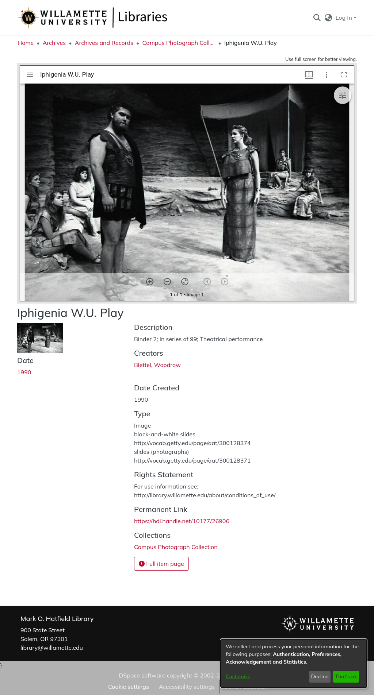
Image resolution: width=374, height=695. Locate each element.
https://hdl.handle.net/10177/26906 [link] (181, 521)
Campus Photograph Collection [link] (178, 42)
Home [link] (26, 42)
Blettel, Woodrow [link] (157, 364)
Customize (238, 676)
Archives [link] (54, 42)
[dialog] (294, 663)
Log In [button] (345, 17)
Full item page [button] (161, 563)
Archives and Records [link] (104, 42)
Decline (320, 676)
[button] (316, 17)
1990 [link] (24, 372)
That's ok (346, 676)
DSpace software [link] (142, 675)
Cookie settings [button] (128, 686)
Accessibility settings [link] (187, 686)
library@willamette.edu (51, 647)
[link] (176, 547)
